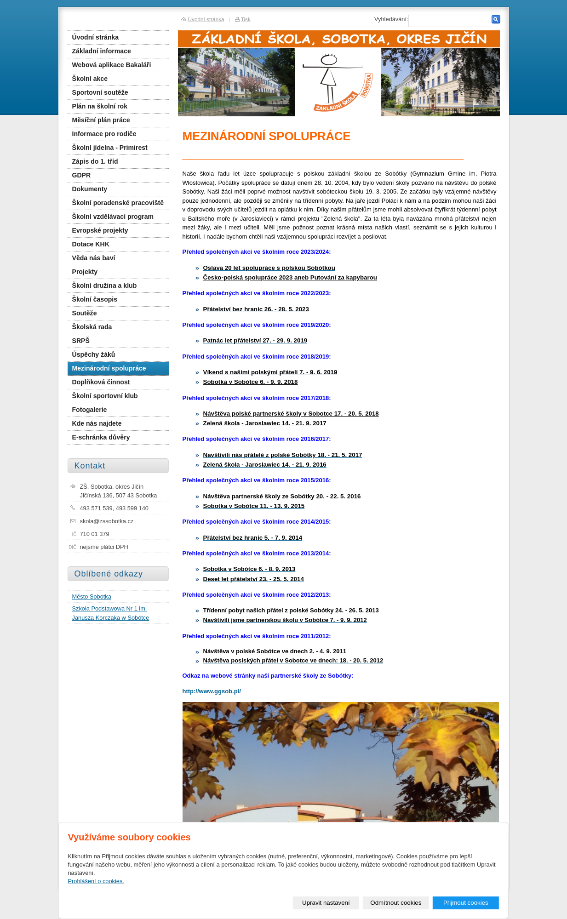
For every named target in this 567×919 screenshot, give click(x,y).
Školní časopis (95, 299)
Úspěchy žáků (93, 354)
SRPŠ (81, 340)
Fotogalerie (89, 409)
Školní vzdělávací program (113, 216)
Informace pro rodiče (104, 133)
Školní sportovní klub (105, 396)
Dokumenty (90, 189)
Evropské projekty (100, 230)
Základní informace (101, 51)
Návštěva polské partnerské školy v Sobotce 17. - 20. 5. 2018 (291, 413)
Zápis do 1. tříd (95, 161)
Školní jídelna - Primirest (110, 147)
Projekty (85, 271)
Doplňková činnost (101, 382)
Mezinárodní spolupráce (109, 368)
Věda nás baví (93, 258)
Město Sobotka (91, 596)
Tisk (246, 19)
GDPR (81, 175)
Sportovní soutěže (100, 92)
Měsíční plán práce (101, 120)
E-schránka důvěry (101, 437)
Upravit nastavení (326, 902)
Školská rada (92, 327)
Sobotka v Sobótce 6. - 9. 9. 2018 (250, 381)
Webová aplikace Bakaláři (111, 64)
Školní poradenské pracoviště (118, 202)
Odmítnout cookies (395, 902)
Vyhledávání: (391, 19)
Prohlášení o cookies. (96, 881)
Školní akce (90, 78)
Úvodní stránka (95, 37)
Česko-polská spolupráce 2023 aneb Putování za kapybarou (290, 277)
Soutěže (84, 313)
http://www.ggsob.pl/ (212, 691)
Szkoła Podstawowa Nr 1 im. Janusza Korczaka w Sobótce (110, 613)
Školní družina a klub (104, 285)
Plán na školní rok (99, 106)
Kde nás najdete (97, 423)
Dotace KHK (90, 244)
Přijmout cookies (465, 902)
